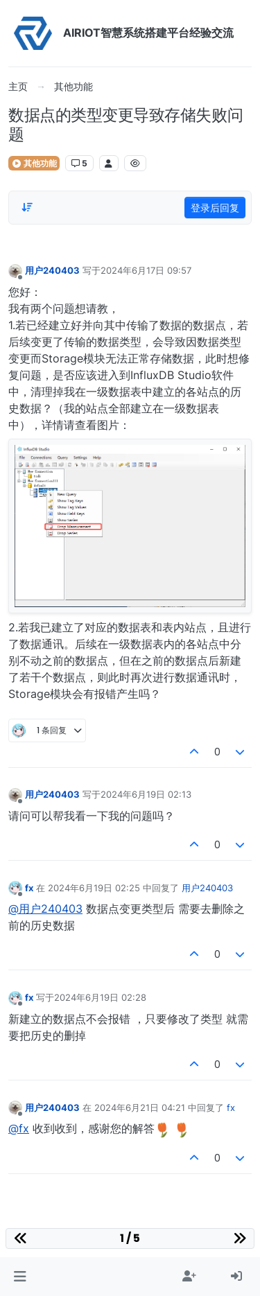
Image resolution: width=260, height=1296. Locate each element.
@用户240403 (45, 909)
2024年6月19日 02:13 (146, 794)
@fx (18, 1128)
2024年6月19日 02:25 (94, 887)
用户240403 (52, 270)
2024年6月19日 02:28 (100, 997)
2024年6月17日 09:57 (146, 270)
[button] (20, 1276)
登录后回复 (215, 207)
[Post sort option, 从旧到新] (27, 207)
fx (29, 887)
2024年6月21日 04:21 (139, 1107)
